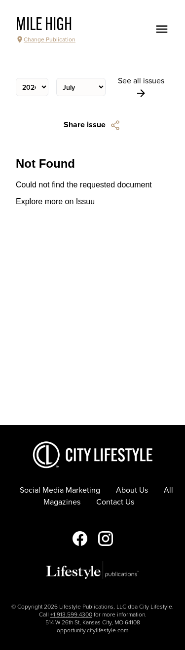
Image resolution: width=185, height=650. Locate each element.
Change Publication (45, 39)
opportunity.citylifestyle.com (92, 630)
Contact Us (115, 502)
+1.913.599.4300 (71, 614)
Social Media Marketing (60, 490)
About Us (132, 490)
